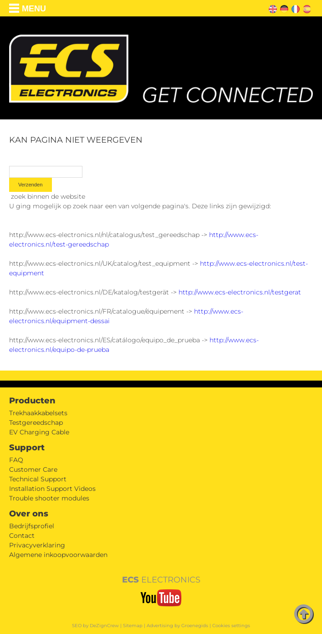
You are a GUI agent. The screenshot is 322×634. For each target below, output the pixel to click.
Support (27, 448)
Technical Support (37, 479)
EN (271, 8)
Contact (22, 535)
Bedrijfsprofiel (31, 526)
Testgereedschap (36, 422)
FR (294, 8)
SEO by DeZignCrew (95, 626)
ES (305, 8)
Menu (34, 8)
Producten (32, 401)
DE (283, 8)
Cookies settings (231, 626)
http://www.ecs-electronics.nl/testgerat (240, 292)
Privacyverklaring (37, 545)
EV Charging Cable (39, 432)
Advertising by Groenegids (177, 626)
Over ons (28, 514)
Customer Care (33, 469)
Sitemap (133, 626)
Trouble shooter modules (49, 498)
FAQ (16, 460)
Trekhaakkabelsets (38, 413)
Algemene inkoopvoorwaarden (58, 555)
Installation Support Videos (52, 489)
